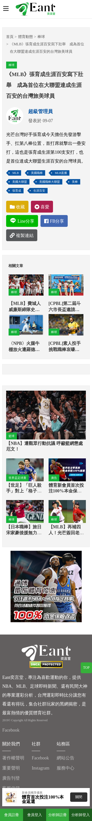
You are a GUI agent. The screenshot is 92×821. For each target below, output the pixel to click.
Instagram (40, 768)
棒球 (41, 37)
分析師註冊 (57, 815)
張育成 (16, 190)
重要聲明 (11, 768)
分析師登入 (80, 815)
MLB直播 (61, 173)
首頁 (9, 37)
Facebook (10, 730)
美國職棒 (37, 173)
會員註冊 (11, 815)
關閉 (78, 797)
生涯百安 (39, 190)
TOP (86, 668)
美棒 (75, 182)
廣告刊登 (11, 778)
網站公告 (65, 757)
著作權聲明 (13, 757)
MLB (15, 173)
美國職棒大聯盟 (49, 182)
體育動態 (25, 37)
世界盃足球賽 (17, 478)
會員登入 (34, 815)
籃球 (11, 436)
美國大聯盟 (19, 182)
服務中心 (65, 768)
